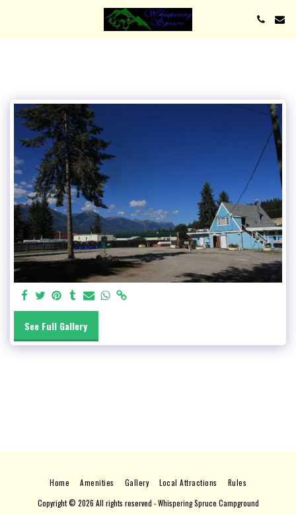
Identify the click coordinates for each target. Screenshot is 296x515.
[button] (14, 19)
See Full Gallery (55, 326)
